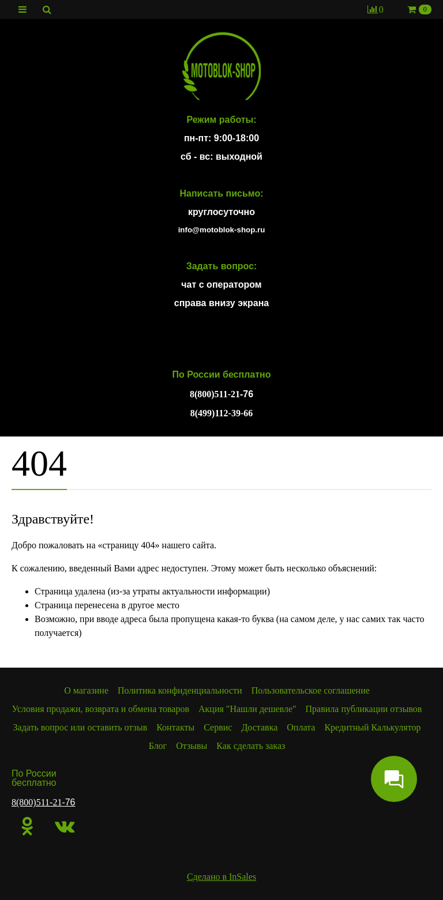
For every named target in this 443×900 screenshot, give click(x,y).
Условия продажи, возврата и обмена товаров (100, 709)
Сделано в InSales (221, 877)
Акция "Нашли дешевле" (247, 709)
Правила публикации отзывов (364, 709)
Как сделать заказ (250, 746)
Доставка (259, 727)
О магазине (86, 690)
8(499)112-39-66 (221, 413)
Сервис (218, 727)
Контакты (175, 727)
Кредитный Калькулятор (372, 727)
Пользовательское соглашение (310, 690)
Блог (158, 746)
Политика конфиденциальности (180, 690)
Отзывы (191, 746)
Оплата (301, 727)
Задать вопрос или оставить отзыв (80, 727)
